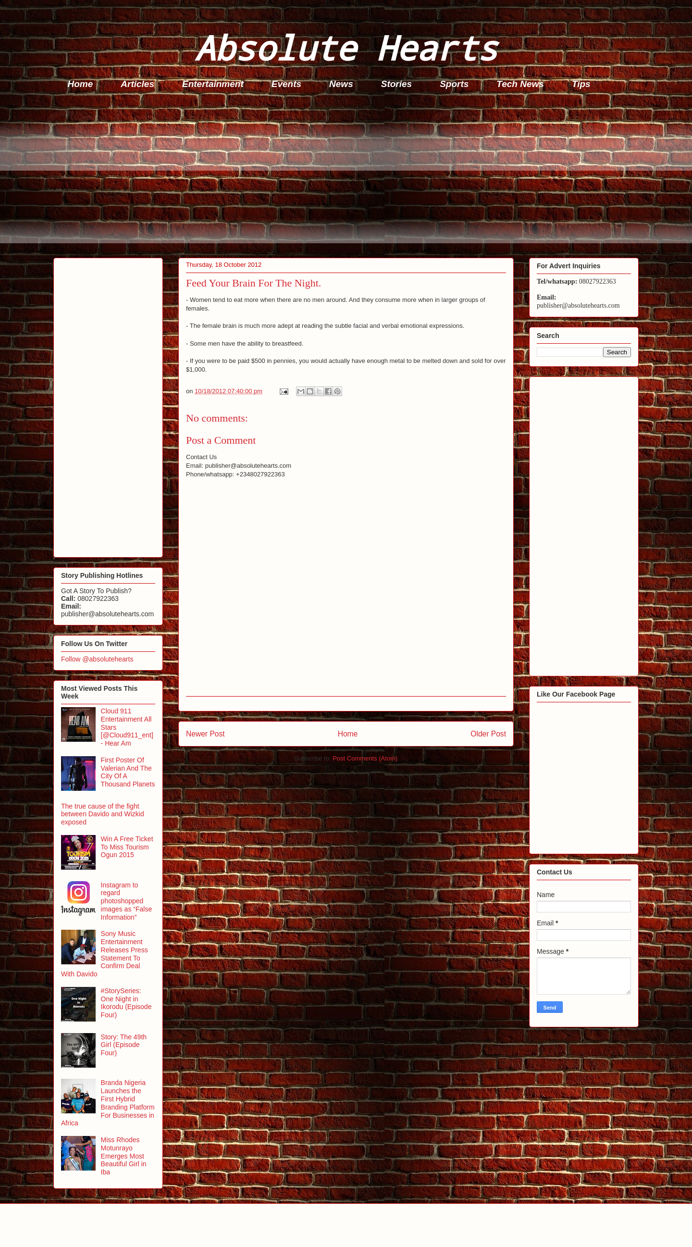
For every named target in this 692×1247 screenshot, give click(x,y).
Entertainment (213, 84)
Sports (454, 84)
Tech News (520, 84)
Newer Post (205, 734)
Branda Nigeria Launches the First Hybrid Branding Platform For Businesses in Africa (108, 1103)
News (341, 84)
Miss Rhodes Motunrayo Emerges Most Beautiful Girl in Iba (124, 1156)
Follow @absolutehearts (97, 659)
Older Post (488, 734)
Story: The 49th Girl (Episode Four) (124, 1045)
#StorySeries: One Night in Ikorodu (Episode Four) (126, 1003)
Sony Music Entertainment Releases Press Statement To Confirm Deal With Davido (104, 954)
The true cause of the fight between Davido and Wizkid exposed (102, 814)
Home (80, 84)
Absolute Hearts (346, 47)
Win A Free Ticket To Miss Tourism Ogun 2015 (127, 847)
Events (286, 84)
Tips (581, 84)
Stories (396, 84)
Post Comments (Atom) (365, 758)
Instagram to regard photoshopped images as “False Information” (126, 901)
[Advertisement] (341, 176)
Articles (137, 84)
